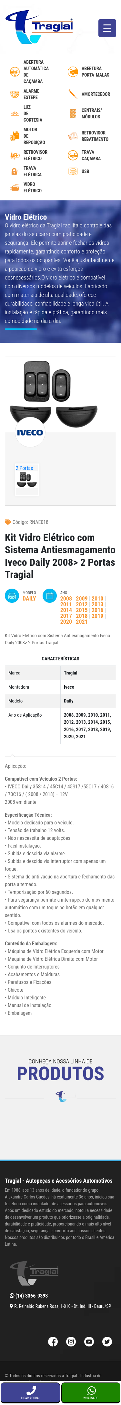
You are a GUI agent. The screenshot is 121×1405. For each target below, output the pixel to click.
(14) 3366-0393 (29, 1296)
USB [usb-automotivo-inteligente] (85, 171)
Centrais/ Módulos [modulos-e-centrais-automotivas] (92, 113)
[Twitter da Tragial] (107, 1342)
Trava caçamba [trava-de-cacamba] (91, 155)
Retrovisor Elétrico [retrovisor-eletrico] (35, 155)
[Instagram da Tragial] (71, 1342)
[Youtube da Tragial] (89, 1342)
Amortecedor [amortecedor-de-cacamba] (96, 94)
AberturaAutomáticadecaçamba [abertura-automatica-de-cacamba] (36, 72)
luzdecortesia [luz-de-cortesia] (33, 114)
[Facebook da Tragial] (53, 1342)
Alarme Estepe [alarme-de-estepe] (31, 94)
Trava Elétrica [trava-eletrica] (33, 171)
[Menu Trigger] (107, 28)
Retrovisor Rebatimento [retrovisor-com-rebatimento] (95, 136)
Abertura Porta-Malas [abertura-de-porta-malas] (95, 72)
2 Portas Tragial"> (25, 472)
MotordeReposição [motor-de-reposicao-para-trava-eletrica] (34, 136)
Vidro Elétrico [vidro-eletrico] (33, 187)
